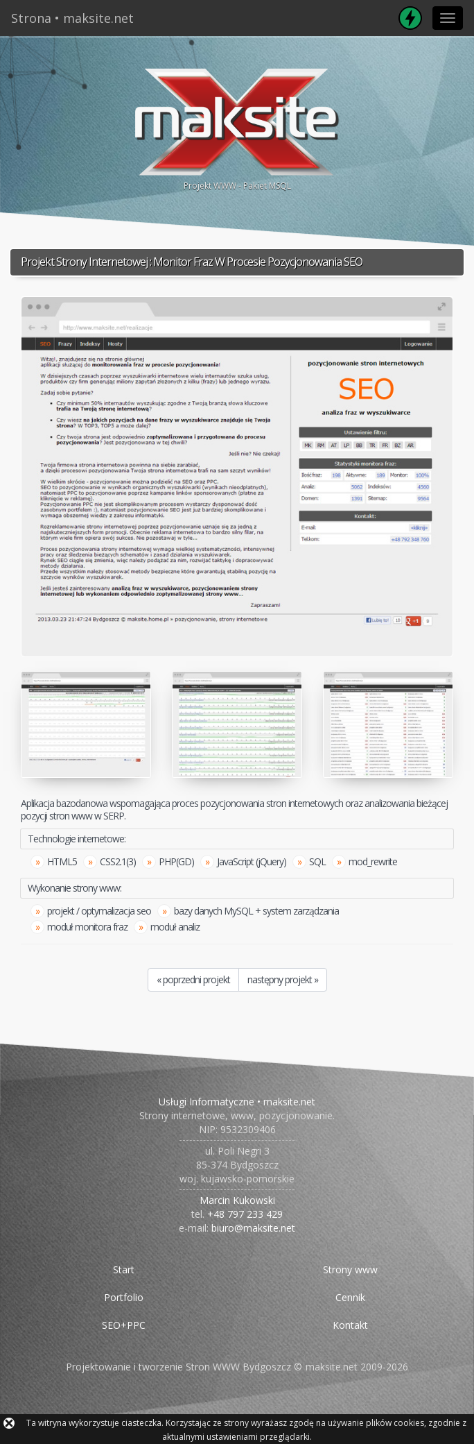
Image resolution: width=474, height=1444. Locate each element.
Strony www (350, 1269)
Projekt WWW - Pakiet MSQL (237, 127)
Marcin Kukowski (237, 1200)
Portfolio (123, 1297)
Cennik (350, 1297)
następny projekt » (282, 979)
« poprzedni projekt (193, 979)
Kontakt (350, 1325)
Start (123, 1269)
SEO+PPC (124, 1325)
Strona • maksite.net (72, 18)
